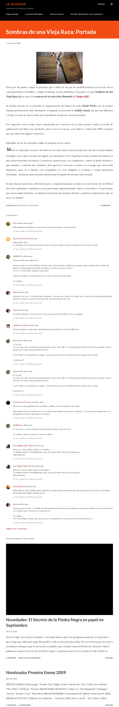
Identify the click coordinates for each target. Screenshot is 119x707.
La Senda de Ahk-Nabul (34, 14)
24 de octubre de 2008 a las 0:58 (27, 318)
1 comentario (24, 705)
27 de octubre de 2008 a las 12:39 (27, 497)
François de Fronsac (22, 402)
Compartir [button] (105, 205)
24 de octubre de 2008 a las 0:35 (27, 303)
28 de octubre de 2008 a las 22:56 (27, 522)
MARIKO (17, 256)
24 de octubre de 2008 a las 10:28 (27, 333)
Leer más (109, 658)
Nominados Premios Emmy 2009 (36, 672)
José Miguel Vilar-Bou (22, 445)
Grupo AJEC (82, 96)
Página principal (12, 14)
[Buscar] (101, 4)
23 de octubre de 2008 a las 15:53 (27, 249)
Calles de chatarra (57, 14)
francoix (16, 340)
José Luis (17, 223)
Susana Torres (19, 238)
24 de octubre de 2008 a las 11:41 (27, 418)
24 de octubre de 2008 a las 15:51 (27, 438)
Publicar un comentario (16, 528)
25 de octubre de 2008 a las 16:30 (27, 459)
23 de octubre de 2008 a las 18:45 (27, 285)
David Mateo (18, 486)
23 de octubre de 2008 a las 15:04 (27, 231)
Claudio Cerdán (20, 325)
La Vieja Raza (16, 4)
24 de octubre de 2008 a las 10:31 (27, 364)
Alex (15, 292)
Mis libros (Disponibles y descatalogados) (87, 14)
